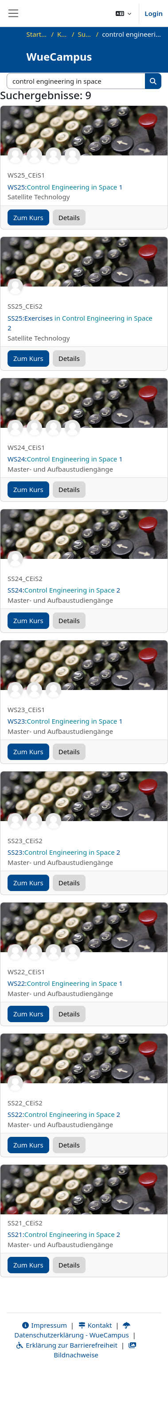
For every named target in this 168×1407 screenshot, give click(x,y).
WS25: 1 (65, 186)
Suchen (85, 34)
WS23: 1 (65, 721)
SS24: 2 (64, 589)
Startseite (37, 34)
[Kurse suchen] (76, 81)
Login (154, 13)
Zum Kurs (28, 217)
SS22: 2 (64, 1114)
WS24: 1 (65, 458)
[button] (123, 13)
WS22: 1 (65, 983)
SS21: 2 (64, 1234)
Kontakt (95, 1325)
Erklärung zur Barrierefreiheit (66, 1345)
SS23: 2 (64, 852)
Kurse (62, 34)
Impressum (44, 1325)
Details (69, 217)
